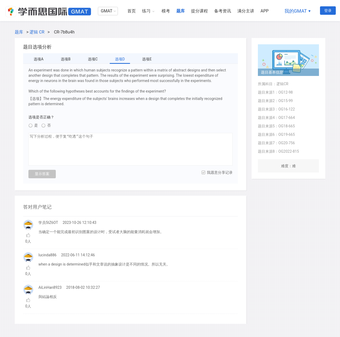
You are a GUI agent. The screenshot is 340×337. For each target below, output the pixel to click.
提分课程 (199, 10)
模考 (166, 10)
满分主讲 (245, 10)
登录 (328, 10)
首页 (131, 10)
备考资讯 (222, 10)
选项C (93, 59)
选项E (147, 59)
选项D (120, 59)
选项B (66, 59)
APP (265, 10)
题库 (180, 10)
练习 (146, 10)
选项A (38, 59)
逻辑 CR (36, 32)
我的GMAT (295, 11)
